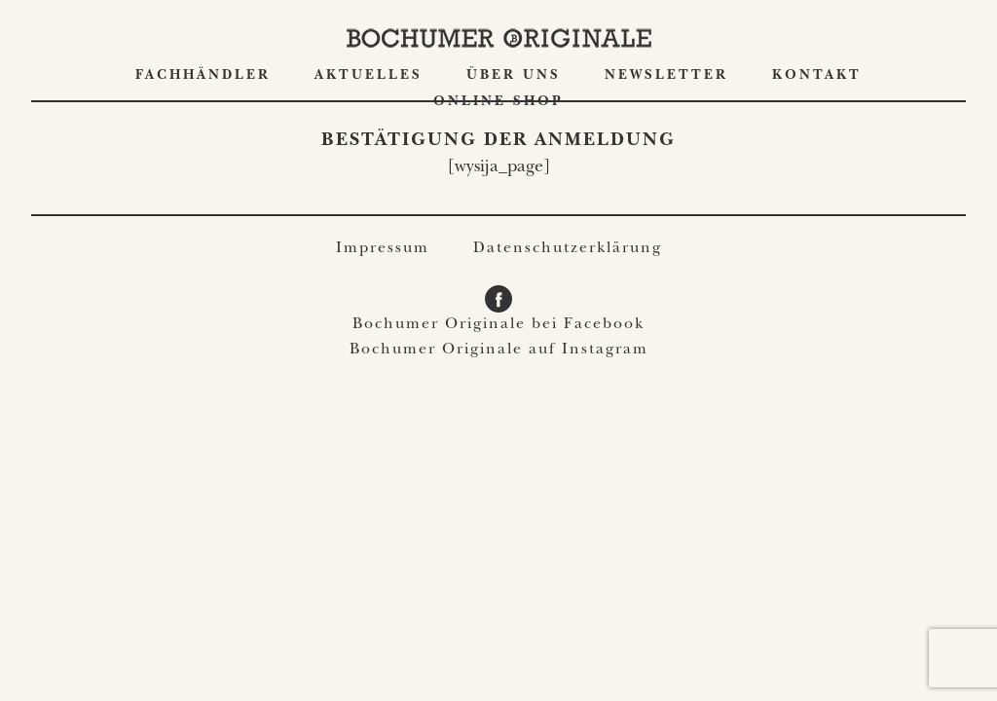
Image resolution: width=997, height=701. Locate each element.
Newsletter (666, 76)
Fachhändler (203, 76)
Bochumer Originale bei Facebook (498, 325)
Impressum (382, 249)
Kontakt (817, 76)
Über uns (513, 76)
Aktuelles (368, 76)
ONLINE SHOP (498, 102)
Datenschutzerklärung (567, 249)
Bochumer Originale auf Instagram (499, 350)
